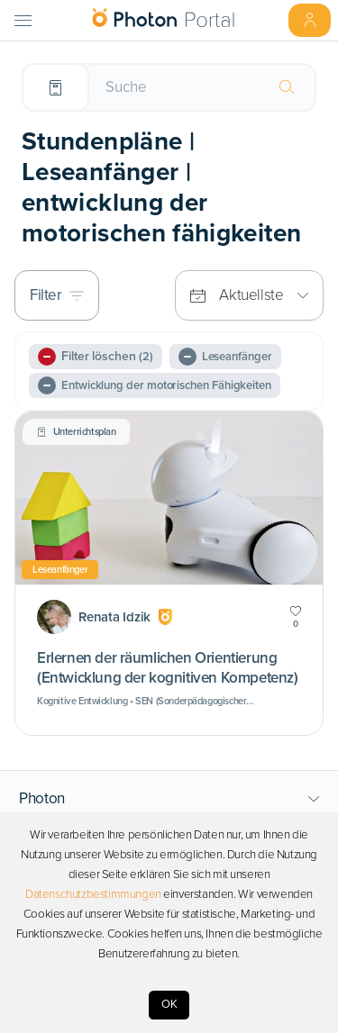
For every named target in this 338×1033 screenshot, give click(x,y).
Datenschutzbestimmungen (93, 894)
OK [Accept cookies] (169, 1004)
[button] (169, 799)
